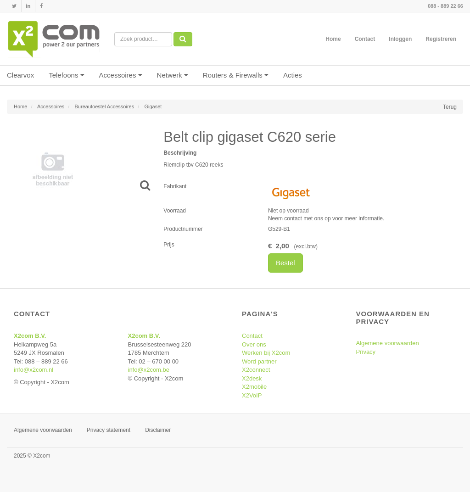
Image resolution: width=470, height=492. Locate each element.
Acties (292, 75)
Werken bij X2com (266, 352)
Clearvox (20, 75)
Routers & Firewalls (236, 75)
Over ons (254, 344)
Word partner (259, 361)
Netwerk (172, 75)
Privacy (366, 351)
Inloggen (400, 39)
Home (333, 39)
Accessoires (120, 75)
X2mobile (254, 386)
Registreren (440, 39)
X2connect (256, 369)
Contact (365, 39)
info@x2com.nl (33, 369)
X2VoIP (252, 395)
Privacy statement (108, 430)
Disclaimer (158, 430)
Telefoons (66, 75)
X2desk (252, 378)
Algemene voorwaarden (387, 343)
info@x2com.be (149, 369)
